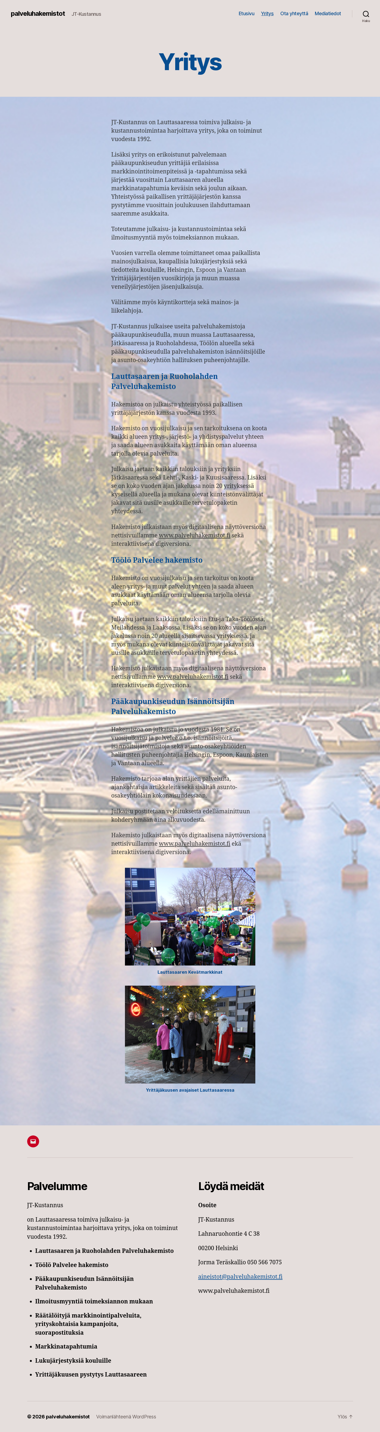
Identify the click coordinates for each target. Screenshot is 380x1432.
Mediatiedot (328, 13)
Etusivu (247, 13)
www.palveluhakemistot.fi (194, 535)
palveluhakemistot (38, 13)
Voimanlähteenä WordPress (126, 1416)
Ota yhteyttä (294, 13)
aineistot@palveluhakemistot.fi (240, 1277)
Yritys (267, 13)
